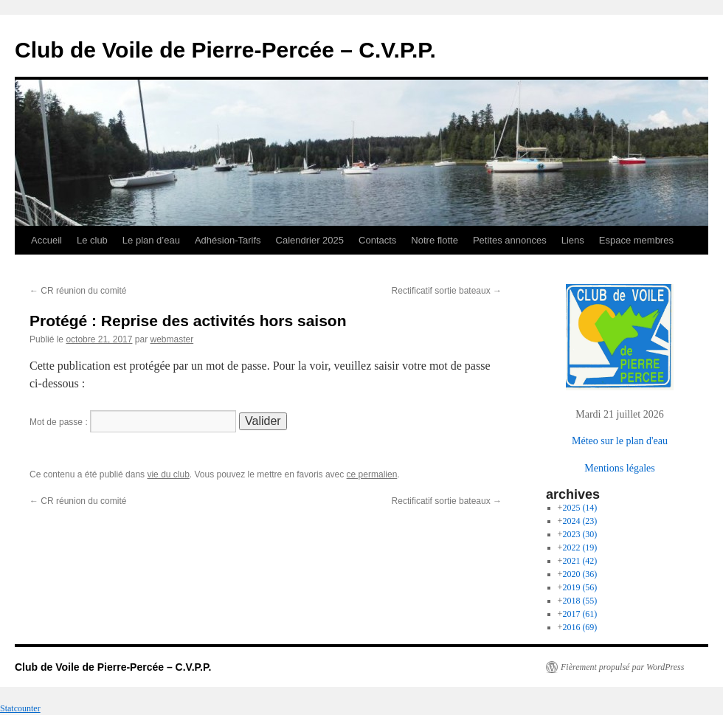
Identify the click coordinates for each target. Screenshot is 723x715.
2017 (579, 614)
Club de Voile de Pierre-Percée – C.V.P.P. (225, 50)
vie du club (168, 474)
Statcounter (20, 708)
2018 (579, 600)
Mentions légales (619, 468)
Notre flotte (434, 240)
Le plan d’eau (151, 240)
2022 (579, 547)
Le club (92, 240)
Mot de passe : (133, 422)
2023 (579, 534)
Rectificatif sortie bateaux (447, 291)
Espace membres (636, 240)
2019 (579, 587)
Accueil (46, 240)
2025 (579, 507)
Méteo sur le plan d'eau (620, 440)
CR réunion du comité (78, 291)
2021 (579, 561)
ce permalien (372, 474)
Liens (572, 240)
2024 (579, 521)
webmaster (171, 339)
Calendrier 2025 (310, 240)
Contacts (377, 240)
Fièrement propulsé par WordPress (622, 667)
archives (573, 494)
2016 (579, 627)
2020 (579, 574)
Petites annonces (510, 240)
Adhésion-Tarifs (228, 240)
